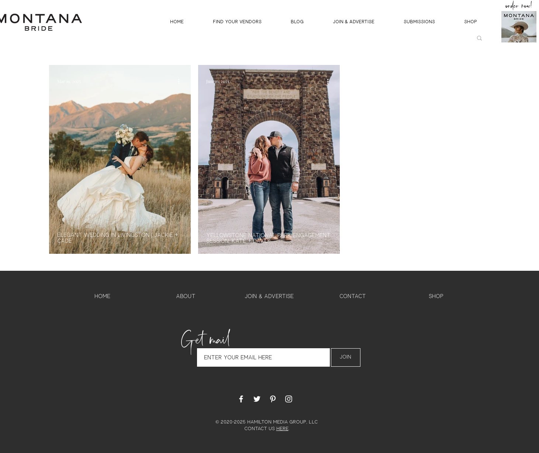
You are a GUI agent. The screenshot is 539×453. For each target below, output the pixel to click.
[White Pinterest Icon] (272, 399)
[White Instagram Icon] (288, 399)
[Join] (345, 357)
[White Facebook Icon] (241, 399)
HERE (282, 428)
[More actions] (181, 81)
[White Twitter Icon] (257, 399)
